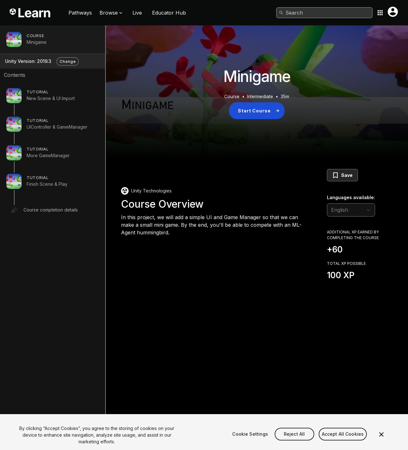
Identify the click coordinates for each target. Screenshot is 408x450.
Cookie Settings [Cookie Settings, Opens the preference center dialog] (250, 439)
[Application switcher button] (380, 12)
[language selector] (351, 210)
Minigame (37, 42)
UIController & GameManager (57, 127)
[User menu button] (393, 12)
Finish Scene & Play (47, 184)
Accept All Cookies (343, 439)
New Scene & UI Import (51, 98)
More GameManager (48, 155)
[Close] (381, 440)
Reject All (294, 439)
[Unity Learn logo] (30, 13)
